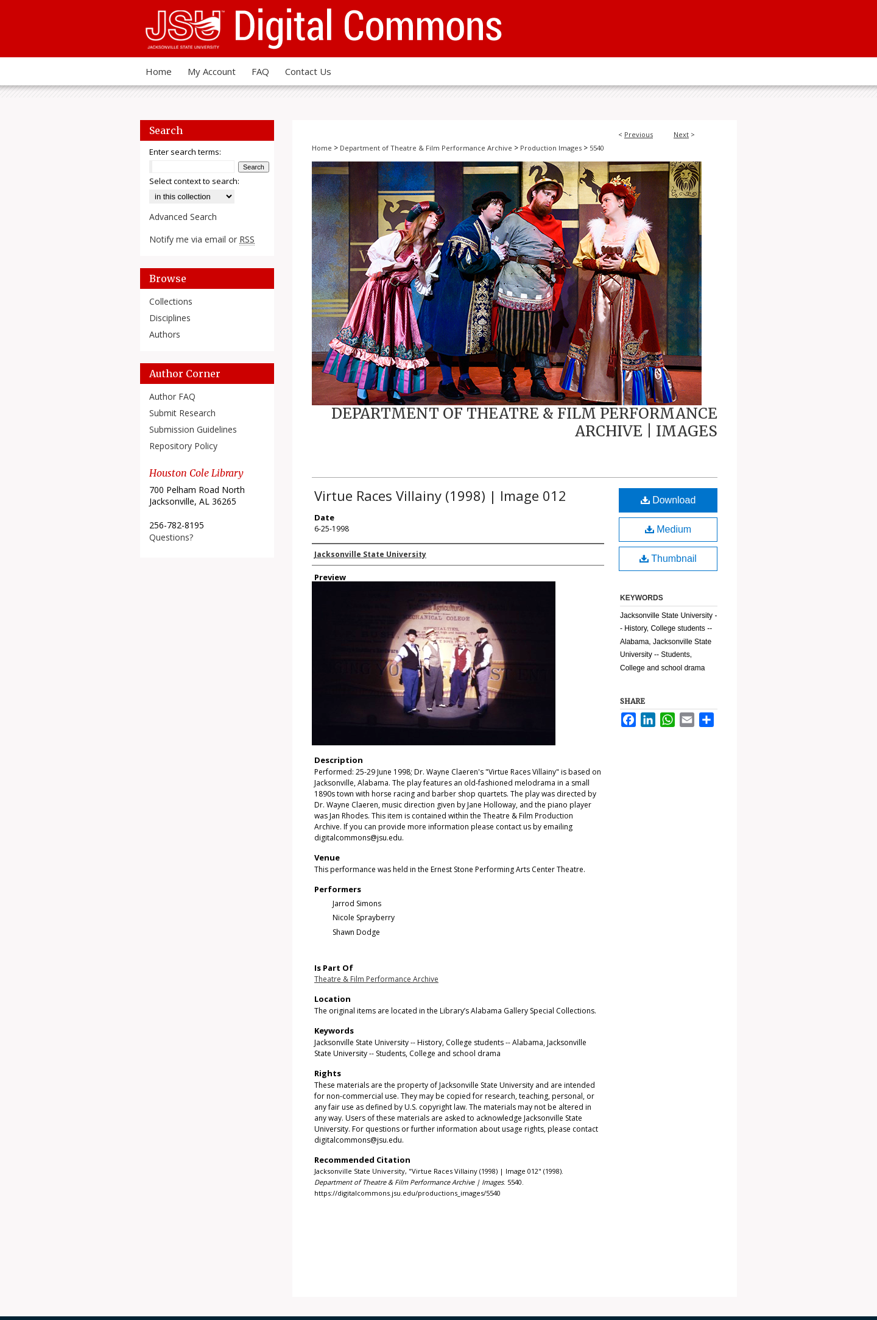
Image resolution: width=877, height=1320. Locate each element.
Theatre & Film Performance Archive (376, 979)
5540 (597, 147)
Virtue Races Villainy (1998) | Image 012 (440, 495)
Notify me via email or (202, 239)
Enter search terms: (185, 151)
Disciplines (170, 318)
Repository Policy (183, 446)
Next (681, 134)
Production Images (551, 147)
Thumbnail (668, 558)
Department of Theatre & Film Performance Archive (426, 147)
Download (668, 500)
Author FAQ (172, 396)
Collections (170, 301)
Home (322, 147)
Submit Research (182, 413)
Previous (638, 134)
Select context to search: (194, 181)
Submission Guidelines (193, 429)
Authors (164, 334)
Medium (668, 529)
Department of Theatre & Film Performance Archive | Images (524, 422)
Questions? (171, 537)
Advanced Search (183, 216)
